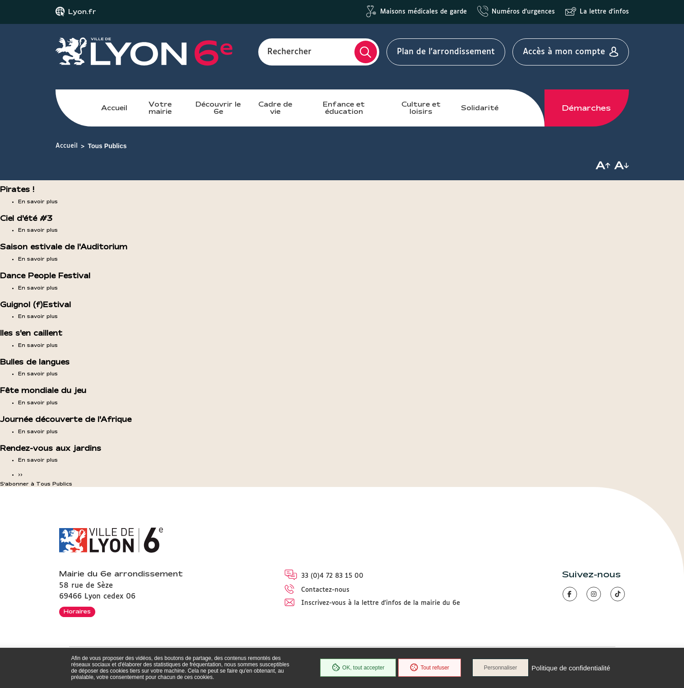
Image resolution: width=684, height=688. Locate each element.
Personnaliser (500, 668)
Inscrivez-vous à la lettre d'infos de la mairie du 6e (380, 603)
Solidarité (479, 108)
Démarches (586, 108)
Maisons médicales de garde (423, 12)
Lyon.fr (82, 11)
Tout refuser (429, 668)
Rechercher (289, 52)
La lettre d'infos (604, 12)
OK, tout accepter (358, 668)
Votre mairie (160, 107)
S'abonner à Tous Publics (36, 484)
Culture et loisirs (421, 107)
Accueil (114, 108)
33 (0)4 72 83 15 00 (332, 576)
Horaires (77, 611)
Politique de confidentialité (570, 668)
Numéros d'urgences (523, 12)
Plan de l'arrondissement (446, 52)
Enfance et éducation (344, 107)
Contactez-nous (325, 590)
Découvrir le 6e (218, 107)
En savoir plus (38, 201)
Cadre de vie (275, 107)
